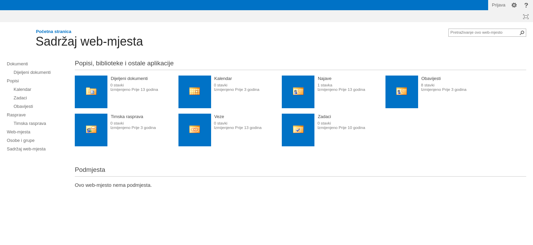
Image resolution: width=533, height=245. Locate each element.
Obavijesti (431, 78)
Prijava (498, 4)
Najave (324, 78)
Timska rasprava (127, 116)
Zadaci (324, 116)
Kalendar (223, 78)
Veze (219, 116)
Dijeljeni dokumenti (129, 78)
